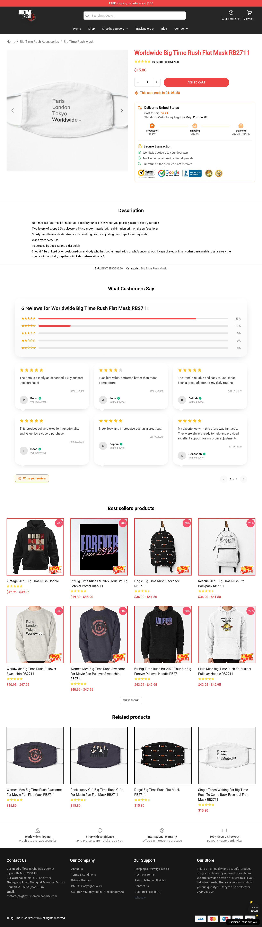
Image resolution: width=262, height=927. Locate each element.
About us (77, 869)
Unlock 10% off (254, 909)
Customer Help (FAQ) (148, 891)
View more (131, 700)
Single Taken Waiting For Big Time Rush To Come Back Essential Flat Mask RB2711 (223, 795)
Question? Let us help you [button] (243, 922)
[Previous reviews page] (223, 479)
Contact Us (142, 886)
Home (11, 42)
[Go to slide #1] (56, 180)
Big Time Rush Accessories (39, 42)
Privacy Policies (81, 880)
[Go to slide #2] (78, 180)
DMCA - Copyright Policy (86, 886)
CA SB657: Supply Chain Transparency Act (98, 891)
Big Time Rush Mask (79, 42)
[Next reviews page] (243, 479)
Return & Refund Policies (150, 880)
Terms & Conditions (83, 874)
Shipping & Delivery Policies (152, 869)
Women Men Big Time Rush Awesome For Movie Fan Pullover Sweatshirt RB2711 (97, 674)
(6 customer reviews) (165, 61)
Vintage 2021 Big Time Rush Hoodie (33, 581)
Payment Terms (145, 874)
